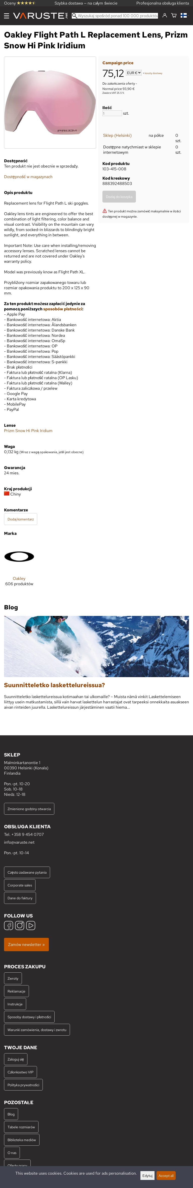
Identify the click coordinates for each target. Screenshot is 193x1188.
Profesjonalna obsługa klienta (162, 3)
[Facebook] (8, 926)
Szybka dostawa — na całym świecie (86, 3)
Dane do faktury (20, 898)
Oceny (20, 3)
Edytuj (147, 1175)
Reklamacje (16, 991)
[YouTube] (30, 926)
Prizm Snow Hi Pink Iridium (28, 430)
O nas (12, 1152)
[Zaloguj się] (164, 16)
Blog (11, 1114)
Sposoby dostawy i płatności (29, 1016)
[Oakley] (19, 567)
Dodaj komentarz (21, 519)
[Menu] (6, 15)
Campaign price (117, 62)
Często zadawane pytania (27, 872)
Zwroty (13, 978)
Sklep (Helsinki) (117, 135)
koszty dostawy (153, 73)
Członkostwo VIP (20, 1072)
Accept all (166, 1175)
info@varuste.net (19, 842)
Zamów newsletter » (26, 944)
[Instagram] (19, 926)
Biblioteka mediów (22, 1139)
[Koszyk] (174, 16)
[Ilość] (112, 113)
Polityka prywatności (23, 1084)
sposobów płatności (62, 309)
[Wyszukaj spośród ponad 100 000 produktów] (114, 16)
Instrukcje (15, 1004)
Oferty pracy (17, 1165)
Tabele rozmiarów (21, 1127)
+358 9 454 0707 (27, 834)
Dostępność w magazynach (28, 176)
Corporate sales (20, 885)
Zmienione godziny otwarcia (29, 808)
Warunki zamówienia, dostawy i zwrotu (37, 1029)
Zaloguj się (16, 1059)
